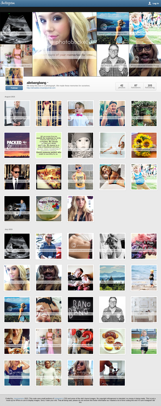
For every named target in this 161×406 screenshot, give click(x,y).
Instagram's (58, 398)
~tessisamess (18, 398)
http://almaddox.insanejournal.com (41, 88)
